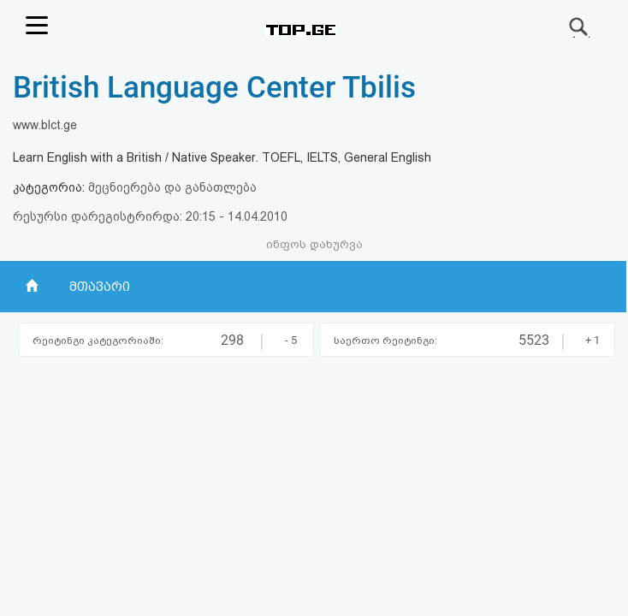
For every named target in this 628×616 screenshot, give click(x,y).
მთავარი (99, 286)
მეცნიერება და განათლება (172, 187)
